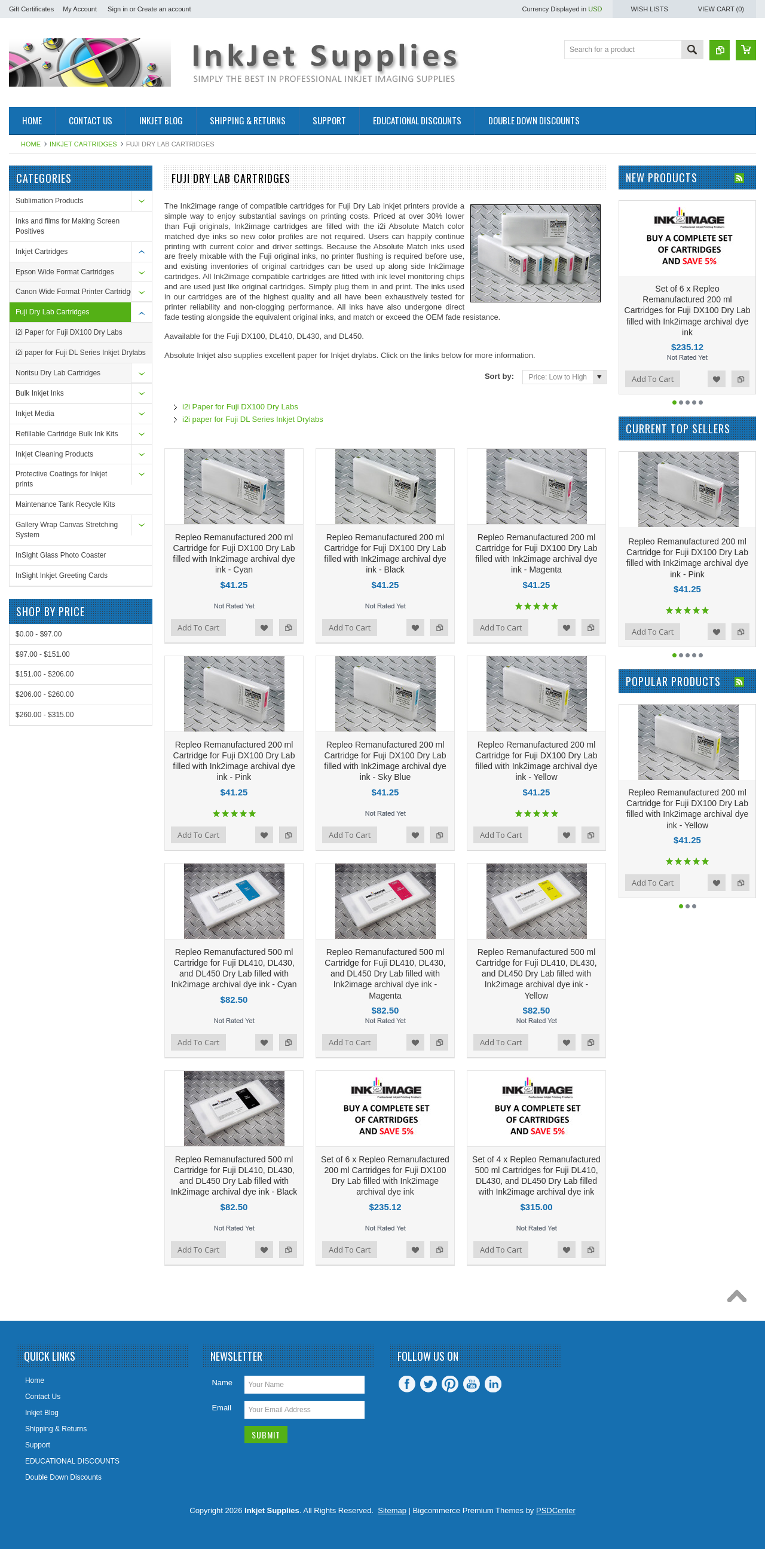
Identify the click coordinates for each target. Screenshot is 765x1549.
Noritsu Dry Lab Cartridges (58, 373)
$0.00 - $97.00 (39, 634)
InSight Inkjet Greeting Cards (62, 575)
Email (221, 1407)
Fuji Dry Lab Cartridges (52, 312)
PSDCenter (556, 1510)
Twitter (428, 1384)
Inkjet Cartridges (83, 144)
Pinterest (450, 1384)
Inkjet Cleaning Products (54, 454)
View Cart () (721, 9)
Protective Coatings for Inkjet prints (61, 479)
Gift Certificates (31, 9)
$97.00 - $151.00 (43, 654)
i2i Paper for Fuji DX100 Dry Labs (69, 332)
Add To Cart (198, 627)
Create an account (164, 9)
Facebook (407, 1384)
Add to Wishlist (264, 627)
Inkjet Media (35, 413)
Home (31, 144)
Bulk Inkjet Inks (40, 393)
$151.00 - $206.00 (45, 674)
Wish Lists (649, 9)
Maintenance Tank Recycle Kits (65, 504)
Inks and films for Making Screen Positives (68, 226)
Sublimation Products (49, 201)
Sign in (118, 9)
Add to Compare (288, 627)
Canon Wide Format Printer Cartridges (77, 291)
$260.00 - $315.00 (45, 715)
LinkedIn (493, 1384)
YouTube (471, 1384)
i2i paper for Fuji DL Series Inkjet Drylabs (81, 352)
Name (222, 1382)
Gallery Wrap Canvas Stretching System (67, 530)
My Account (80, 9)
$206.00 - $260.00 (45, 694)
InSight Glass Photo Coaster (61, 555)
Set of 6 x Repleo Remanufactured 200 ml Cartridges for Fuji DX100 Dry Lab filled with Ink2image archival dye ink (688, 310)
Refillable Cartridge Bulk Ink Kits (67, 434)
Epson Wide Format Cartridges (65, 272)
